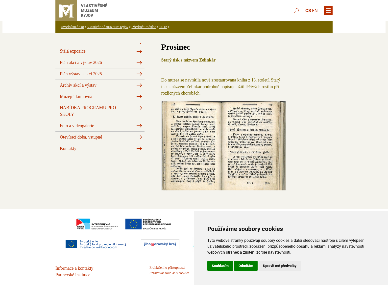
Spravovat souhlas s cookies (169, 273)
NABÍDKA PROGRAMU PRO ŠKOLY (88, 111)
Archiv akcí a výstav (78, 85)
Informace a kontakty (74, 268)
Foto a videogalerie (77, 125)
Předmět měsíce (144, 27)
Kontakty (68, 148)
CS (308, 10)
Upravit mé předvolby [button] (279, 266)
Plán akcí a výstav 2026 (81, 62)
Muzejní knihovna (76, 96)
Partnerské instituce (72, 274)
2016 (163, 27)
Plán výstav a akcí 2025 (81, 73)
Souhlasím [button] (220, 266)
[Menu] (328, 10)
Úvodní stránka (72, 27)
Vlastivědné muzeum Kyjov (107, 27)
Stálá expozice (73, 51)
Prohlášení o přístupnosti (167, 267)
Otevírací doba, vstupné (81, 137)
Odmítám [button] (246, 266)
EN (315, 10)
